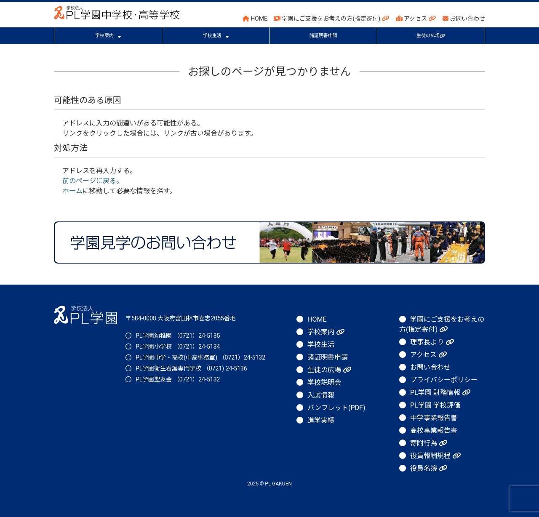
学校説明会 (324, 382)
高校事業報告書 (433, 430)
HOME (255, 18)
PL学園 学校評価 (435, 405)
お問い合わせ (464, 18)
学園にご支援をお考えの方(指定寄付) (332, 18)
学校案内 (108, 35)
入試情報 (320, 395)
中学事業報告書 (433, 418)
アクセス (416, 18)
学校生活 (216, 35)
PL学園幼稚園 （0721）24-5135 (178, 335)
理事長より (432, 342)
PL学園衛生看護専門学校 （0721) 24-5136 (191, 368)
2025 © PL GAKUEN (269, 484)
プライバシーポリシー (444, 380)
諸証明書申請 (323, 35)
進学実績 (320, 420)
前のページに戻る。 (92, 181)
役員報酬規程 (435, 456)
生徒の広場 (431, 35)
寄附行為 (428, 443)
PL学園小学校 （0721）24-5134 (178, 346)
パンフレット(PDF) (336, 408)
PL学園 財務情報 (440, 393)
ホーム (72, 191)
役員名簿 (428, 468)
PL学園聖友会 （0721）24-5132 (178, 379)
